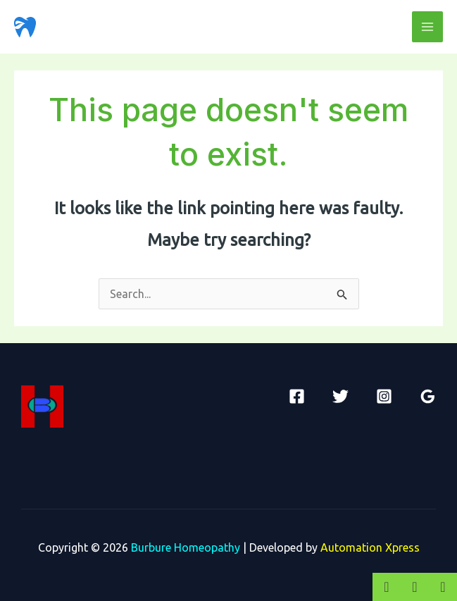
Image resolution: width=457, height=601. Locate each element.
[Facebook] (297, 396)
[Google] (428, 396)
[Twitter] (340, 396)
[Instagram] (384, 396)
